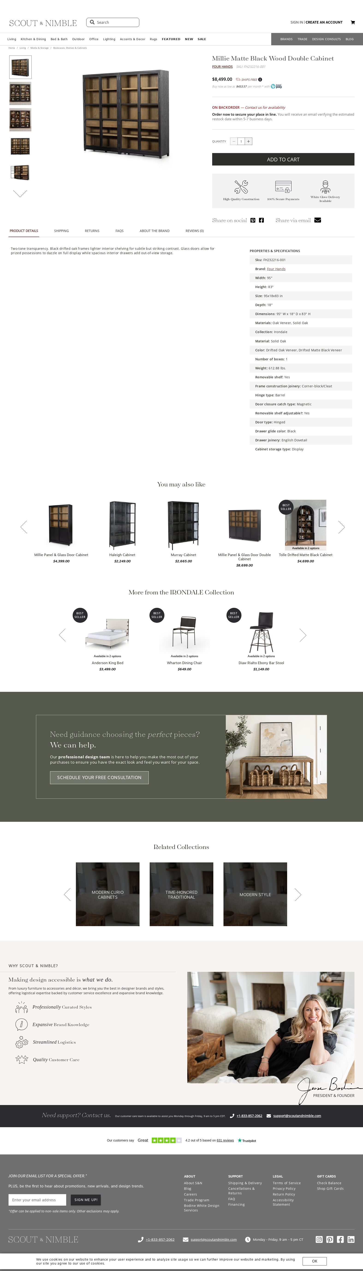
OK (314, 1261)
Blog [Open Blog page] (187, 1188)
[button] (353, 22)
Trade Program (196, 1200)
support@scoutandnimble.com (297, 1116)
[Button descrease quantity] (234, 141)
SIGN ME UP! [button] (86, 1200)
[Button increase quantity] (248, 141)
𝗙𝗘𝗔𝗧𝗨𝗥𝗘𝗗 (171, 39)
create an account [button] (324, 22)
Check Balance (329, 1183)
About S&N (193, 1183)
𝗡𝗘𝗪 (189, 39)
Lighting (109, 39)
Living (11, 39)
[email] (37, 1200)
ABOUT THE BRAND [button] (155, 231)
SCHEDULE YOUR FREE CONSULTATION (99, 777)
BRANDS (286, 39)
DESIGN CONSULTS (326, 39)
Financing (236, 1204)
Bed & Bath (59, 39)
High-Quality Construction (241, 199)
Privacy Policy (284, 1188)
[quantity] (241, 141)
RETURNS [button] (92, 231)
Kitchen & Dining (33, 39)
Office (93, 39)
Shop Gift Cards (330, 1188)
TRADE (303, 39)
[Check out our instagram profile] (319, 1239)
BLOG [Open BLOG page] (350, 39)
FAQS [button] (120, 231)
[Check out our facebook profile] (340, 1239)
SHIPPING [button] (61, 231)
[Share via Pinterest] (252, 220)
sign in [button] (297, 22)
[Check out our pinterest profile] (329, 1239)
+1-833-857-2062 (249, 1116)
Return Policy (284, 1194)
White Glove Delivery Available (325, 199)
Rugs (153, 39)
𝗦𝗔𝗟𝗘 (202, 39)
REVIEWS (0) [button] (195, 231)
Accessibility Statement (283, 1202)
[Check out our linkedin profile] (351, 1239)
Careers (190, 1194)
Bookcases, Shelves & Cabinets (70, 47)
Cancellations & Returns (241, 1190)
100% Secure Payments (283, 199)
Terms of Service (287, 1183)
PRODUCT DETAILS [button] (24, 231)
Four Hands (222, 66)
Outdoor (78, 39)
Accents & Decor (132, 39)
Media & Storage (39, 47)
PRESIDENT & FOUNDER (333, 1095)
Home (12, 47)
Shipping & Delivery (245, 1183)
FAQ (231, 1199)
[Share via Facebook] (261, 220)
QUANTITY (219, 141)
